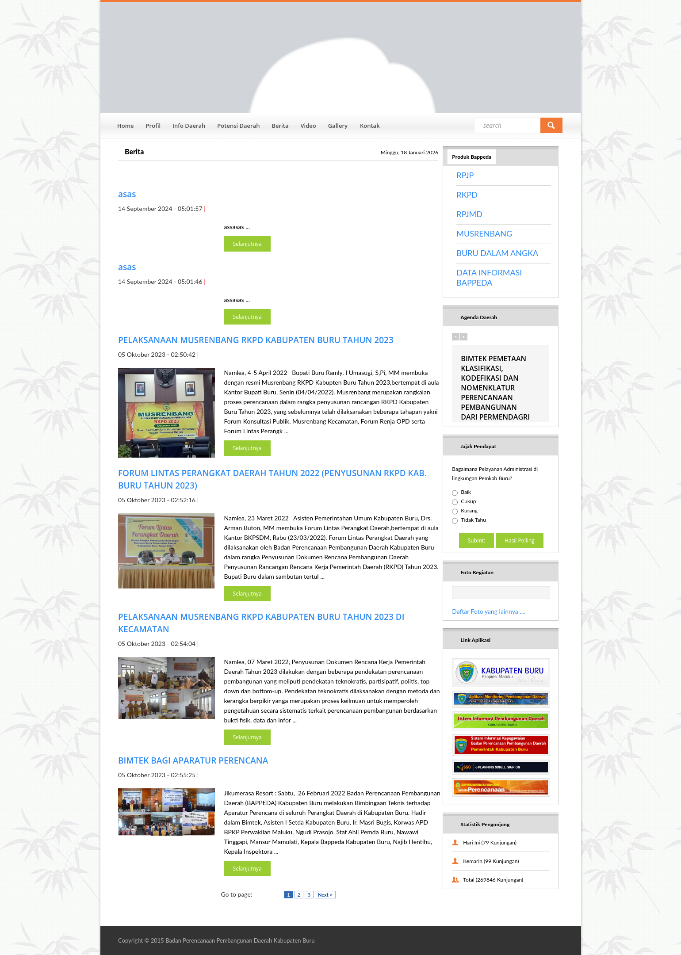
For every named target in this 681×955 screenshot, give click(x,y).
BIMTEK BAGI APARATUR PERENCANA (193, 760)
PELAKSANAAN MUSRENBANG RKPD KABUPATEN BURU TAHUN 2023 (256, 340)
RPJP (465, 175)
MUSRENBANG (484, 233)
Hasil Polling (520, 540)
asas (127, 194)
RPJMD (469, 214)
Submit (477, 540)
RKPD (467, 194)
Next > (325, 895)
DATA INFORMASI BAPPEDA (489, 277)
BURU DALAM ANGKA (497, 253)
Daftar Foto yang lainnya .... (488, 611)
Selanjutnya (247, 244)
